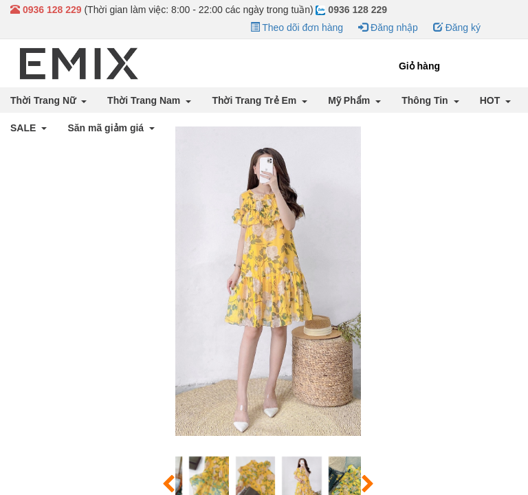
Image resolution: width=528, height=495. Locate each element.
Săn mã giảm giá (106, 127)
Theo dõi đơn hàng (297, 27)
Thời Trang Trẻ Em (255, 100)
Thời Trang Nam (145, 100)
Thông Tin (426, 100)
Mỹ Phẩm (350, 100)
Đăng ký (457, 27)
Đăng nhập (388, 27)
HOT (491, 100)
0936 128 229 (351, 9)
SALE (24, 127)
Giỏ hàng (419, 66)
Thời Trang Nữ (44, 100)
